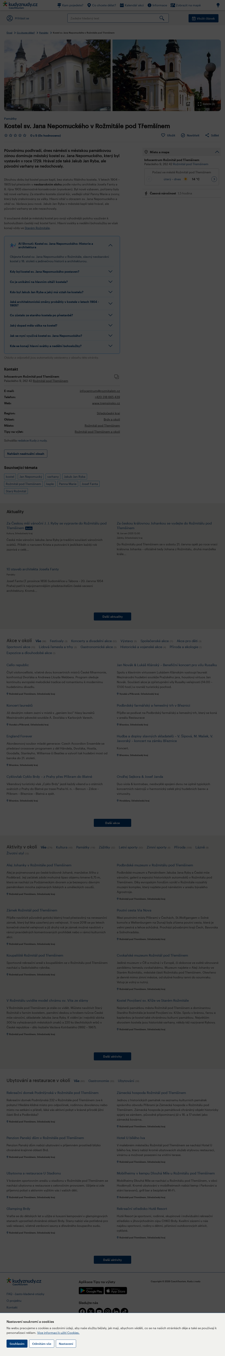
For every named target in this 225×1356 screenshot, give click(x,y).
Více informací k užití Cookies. (58, 1332)
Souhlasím (17, 1343)
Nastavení (66, 1343)
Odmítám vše (41, 1343)
